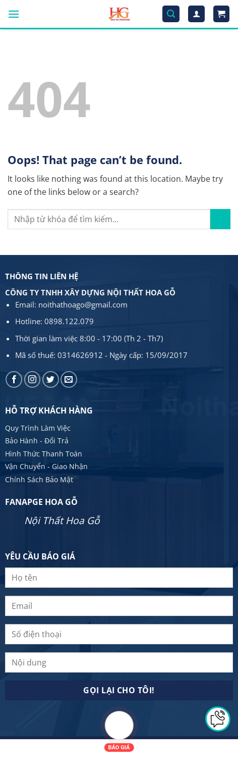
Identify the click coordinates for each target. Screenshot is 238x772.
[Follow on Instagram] (32, 379)
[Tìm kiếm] (171, 14)
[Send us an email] (69, 379)
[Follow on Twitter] (50, 379)
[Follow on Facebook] (14, 379)
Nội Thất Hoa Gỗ (62, 520)
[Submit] (220, 219)
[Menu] (14, 14)
